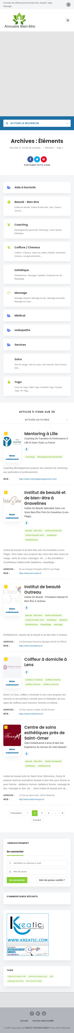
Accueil (24, 1020)
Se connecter (15, 851)
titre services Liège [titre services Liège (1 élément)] (34, 981)
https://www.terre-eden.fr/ (30, 573)
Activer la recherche (22, 123)
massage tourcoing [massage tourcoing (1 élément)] (15, 981)
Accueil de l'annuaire (31, 148)
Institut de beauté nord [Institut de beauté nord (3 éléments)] (38, 976)
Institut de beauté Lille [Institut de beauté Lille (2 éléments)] (17, 976)
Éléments (49, 148)
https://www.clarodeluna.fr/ (31, 646)
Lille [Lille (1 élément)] (51, 976)
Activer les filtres (37, 419)
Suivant (37, 820)
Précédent (16, 813)
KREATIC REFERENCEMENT (37, 1027)
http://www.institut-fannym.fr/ (31, 799)
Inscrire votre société (43, 1020)
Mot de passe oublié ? (52, 880)
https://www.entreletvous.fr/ (31, 714)
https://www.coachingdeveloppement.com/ (38, 479)
